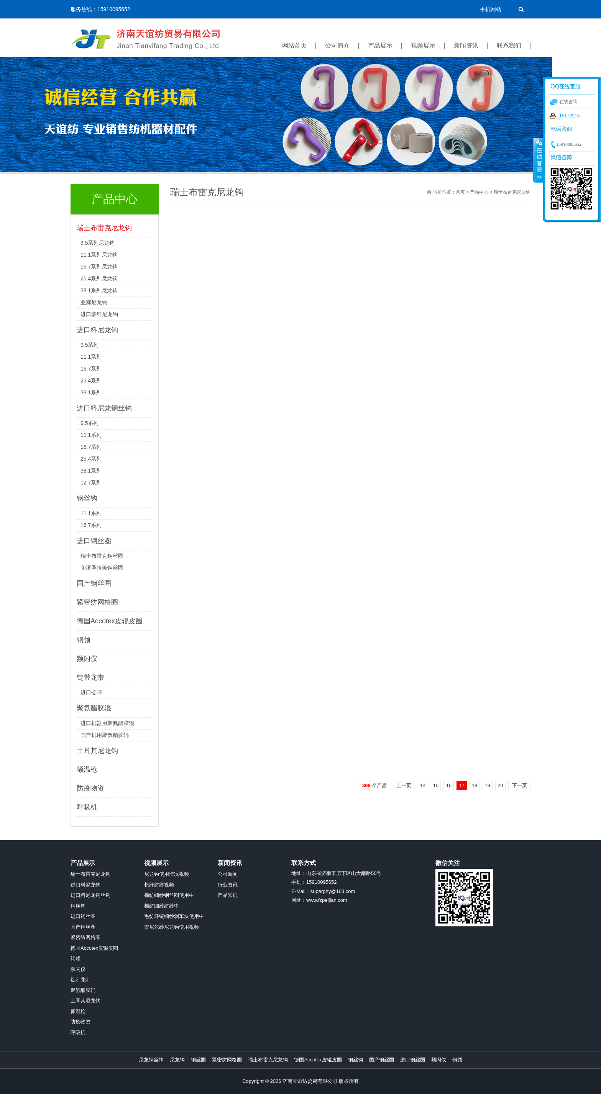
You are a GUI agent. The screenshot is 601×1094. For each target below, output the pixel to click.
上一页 (403, 785)
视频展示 (156, 863)
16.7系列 (91, 369)
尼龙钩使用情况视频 (166, 874)
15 (435, 785)
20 (500, 785)
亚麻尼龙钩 (93, 302)
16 (448, 785)
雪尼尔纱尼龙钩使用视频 (171, 927)
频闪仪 (87, 658)
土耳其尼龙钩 (97, 751)
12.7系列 (91, 482)
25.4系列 (91, 380)
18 (474, 785)
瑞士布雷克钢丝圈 (101, 556)
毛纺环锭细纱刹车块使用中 (174, 916)
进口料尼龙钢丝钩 (104, 408)
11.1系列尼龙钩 (99, 255)
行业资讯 (228, 885)
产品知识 (228, 895)
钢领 (83, 640)
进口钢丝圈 (94, 541)
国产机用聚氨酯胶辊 (104, 735)
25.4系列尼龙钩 (99, 278)
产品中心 (479, 192)
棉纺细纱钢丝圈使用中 (169, 895)
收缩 (538, 160)
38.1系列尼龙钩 (99, 290)
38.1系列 (91, 392)
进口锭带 (91, 692)
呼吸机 (87, 807)
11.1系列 (91, 357)
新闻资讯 (230, 863)
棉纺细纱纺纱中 (161, 906)
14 (422, 785)
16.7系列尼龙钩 (99, 267)
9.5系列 (89, 345)
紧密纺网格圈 (97, 602)
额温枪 (87, 769)
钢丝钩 (87, 498)
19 (487, 785)
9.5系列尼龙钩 (97, 243)
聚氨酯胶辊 (94, 708)
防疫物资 (90, 788)
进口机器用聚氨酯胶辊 (107, 723)
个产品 (374, 785)
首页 (460, 192)
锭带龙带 (90, 677)
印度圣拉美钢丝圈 (101, 568)
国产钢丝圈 (94, 583)
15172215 (569, 116)
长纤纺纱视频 (159, 885)
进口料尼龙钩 (97, 330)
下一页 (519, 785)
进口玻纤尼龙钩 (99, 314)
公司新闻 (228, 874)
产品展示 (83, 863)
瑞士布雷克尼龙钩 (104, 228)
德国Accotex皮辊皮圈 (110, 621)
